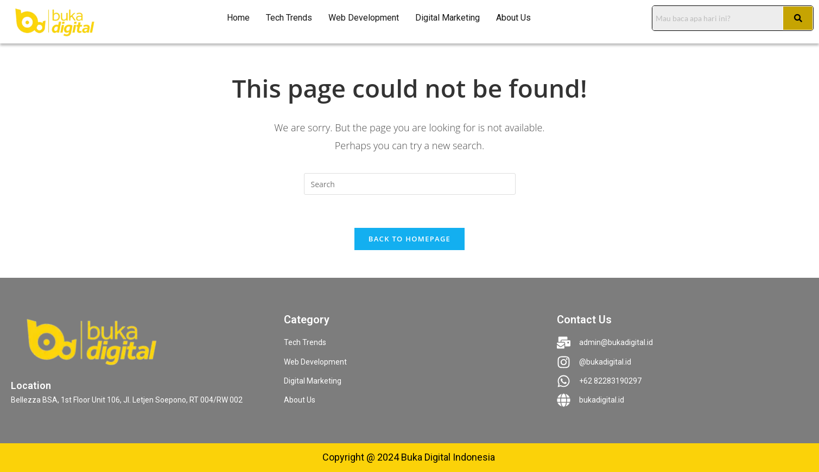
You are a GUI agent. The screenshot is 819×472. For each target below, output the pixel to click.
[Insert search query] (410, 184)
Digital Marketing (447, 17)
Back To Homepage (409, 239)
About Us (513, 17)
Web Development (363, 17)
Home (238, 17)
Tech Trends (289, 17)
